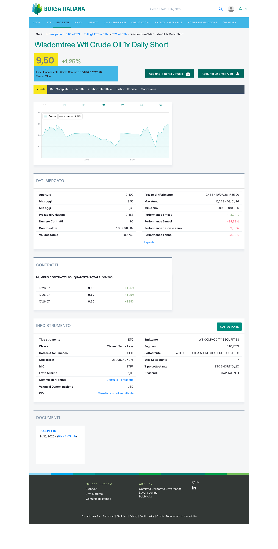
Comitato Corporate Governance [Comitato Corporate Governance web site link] (160, 488)
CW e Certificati (104, 22)
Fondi (71, 22)
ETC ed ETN (119, 34)
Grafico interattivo (101, 89)
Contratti (79, 89)
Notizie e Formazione (186, 22)
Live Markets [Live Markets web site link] (94, 493)
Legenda (149, 242)
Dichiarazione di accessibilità (181, 515)
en (245, 9)
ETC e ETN (57, 22)
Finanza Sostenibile (154, 22)
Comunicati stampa (98, 498)
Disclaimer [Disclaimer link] (121, 515)
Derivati (84, 22)
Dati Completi (59, 89)
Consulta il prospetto (120, 379)
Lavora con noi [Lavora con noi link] (149, 492)
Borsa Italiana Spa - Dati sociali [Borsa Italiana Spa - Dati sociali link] (97, 515)
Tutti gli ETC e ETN (96, 34)
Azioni (35, 22)
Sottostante (151, 89)
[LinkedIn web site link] (194, 488)
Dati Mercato (50, 180)
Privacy (133, 515)
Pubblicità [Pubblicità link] (145, 495)
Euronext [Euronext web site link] (92, 488)
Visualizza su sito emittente (116, 393)
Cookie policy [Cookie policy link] (147, 515)
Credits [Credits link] (160, 515)
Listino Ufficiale (128, 89)
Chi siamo (211, 22)
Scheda (40, 89)
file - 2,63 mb (67, 436)
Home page (54, 34)
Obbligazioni (127, 22)
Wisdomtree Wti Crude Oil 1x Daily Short (105, 44)
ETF (45, 22)
